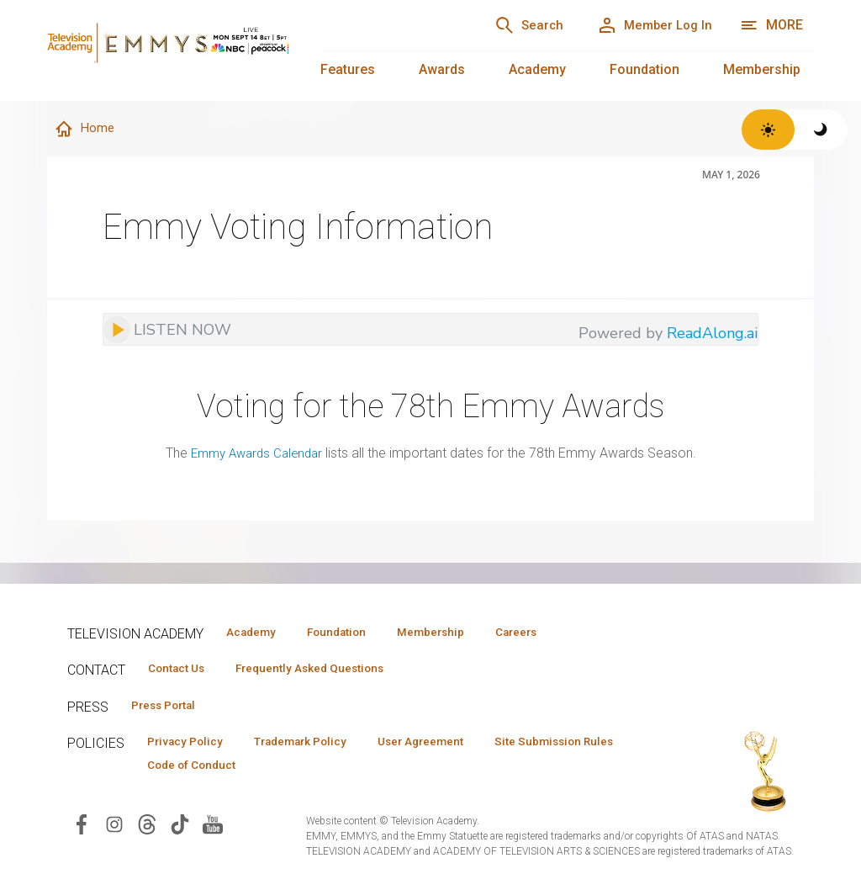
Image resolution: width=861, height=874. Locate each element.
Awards (442, 69)
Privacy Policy (190, 746)
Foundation (644, 69)
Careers (556, 632)
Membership (761, 69)
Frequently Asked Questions (328, 670)
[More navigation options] (771, 25)
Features (347, 69)
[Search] (508, 25)
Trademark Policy (318, 746)
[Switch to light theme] (768, 129)
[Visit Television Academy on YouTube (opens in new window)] (212, 830)
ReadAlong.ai (712, 334)
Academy (537, 69)
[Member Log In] (647, 25)
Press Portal (169, 708)
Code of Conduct (360, 770)
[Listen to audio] (167, 330)
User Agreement (452, 746)
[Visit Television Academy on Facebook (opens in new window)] (81, 830)
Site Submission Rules (213, 770)
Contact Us (181, 670)
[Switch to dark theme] (821, 129)
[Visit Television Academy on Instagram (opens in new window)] (114, 830)
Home (86, 129)
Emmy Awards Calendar (256, 454)
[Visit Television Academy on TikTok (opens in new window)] (180, 830)
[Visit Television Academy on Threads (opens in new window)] (147, 830)
